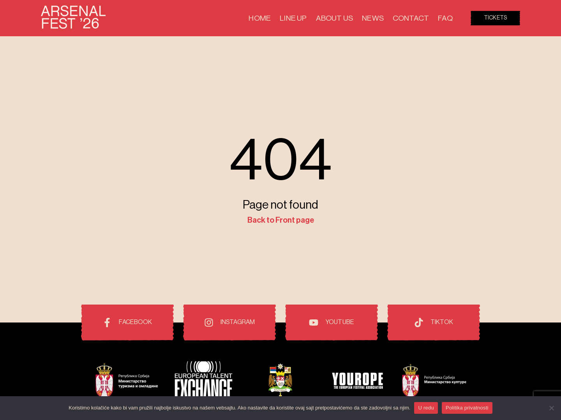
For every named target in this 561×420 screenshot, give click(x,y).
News (388, 18)
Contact (418, 18)
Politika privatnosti (467, 408)
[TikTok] (433, 322)
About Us (358, 18)
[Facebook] (127, 322)
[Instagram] (229, 322)
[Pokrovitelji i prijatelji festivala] (127, 381)
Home (299, 18)
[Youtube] (331, 322)
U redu (426, 408)
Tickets (495, 18)
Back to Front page (280, 220)
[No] (551, 408)
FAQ (446, 18)
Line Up (326, 18)
